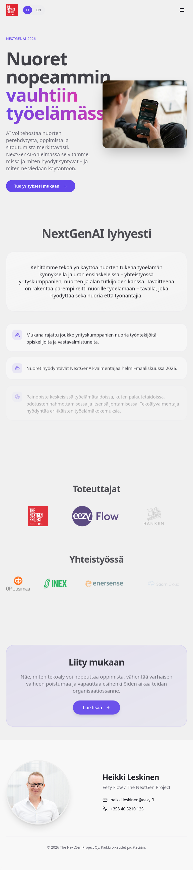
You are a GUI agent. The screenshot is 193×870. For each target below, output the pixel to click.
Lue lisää (96, 711)
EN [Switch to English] (38, 10)
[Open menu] (182, 10)
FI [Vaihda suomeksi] (27, 10)
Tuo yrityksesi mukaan (40, 186)
